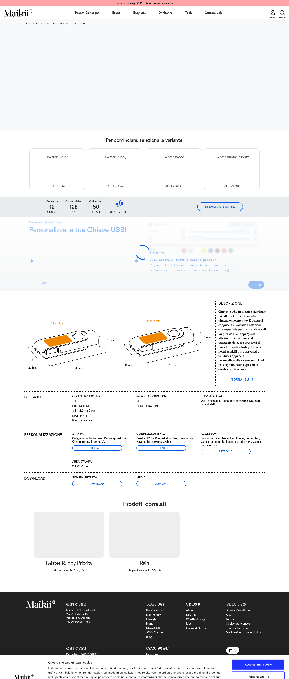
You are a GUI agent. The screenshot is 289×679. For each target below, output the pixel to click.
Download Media (220, 207)
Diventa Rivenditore (238, 610)
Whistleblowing (195, 619)
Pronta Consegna (87, 13)
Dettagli (97, 448)
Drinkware (165, 13)
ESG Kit (191, 614)
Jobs (188, 623)
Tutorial (230, 619)
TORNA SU (240, 379)
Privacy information (237, 628)
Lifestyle (151, 619)
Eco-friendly (153, 614)
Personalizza (258, 656)
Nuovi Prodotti (155, 610)
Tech (188, 13)
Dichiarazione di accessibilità (243, 632)
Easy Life (139, 13)
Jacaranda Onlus (196, 628)
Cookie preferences (238, 623)
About (190, 610)
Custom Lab (213, 13)
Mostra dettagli (58, 671)
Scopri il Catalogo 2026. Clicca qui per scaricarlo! (144, 2)
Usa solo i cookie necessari (258, 668)
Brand (116, 13)
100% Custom (155, 632)
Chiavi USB (153, 628)
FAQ (228, 614)
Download (97, 483)
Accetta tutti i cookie (258, 644)
